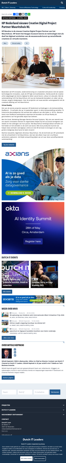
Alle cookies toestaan (26, 458)
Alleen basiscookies (40, 458)
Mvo (5, 43)
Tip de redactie (8, 145)
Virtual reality (16, 43)
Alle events (7, 292)
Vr (26, 43)
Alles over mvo (8, 338)
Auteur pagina (8, 378)
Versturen (55, 392)
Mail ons (5, 431)
